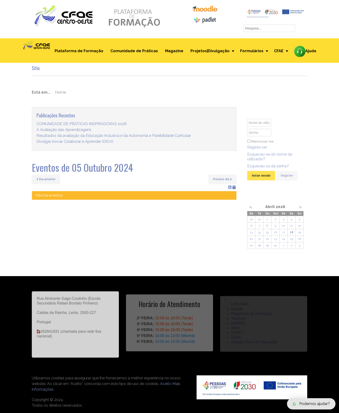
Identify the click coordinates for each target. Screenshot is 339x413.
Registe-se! (257, 149)
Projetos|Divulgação (210, 51)
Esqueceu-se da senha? (268, 168)
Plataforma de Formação (79, 51)
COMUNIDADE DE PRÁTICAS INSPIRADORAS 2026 (81, 124)
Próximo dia (222, 179)
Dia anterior (45, 179)
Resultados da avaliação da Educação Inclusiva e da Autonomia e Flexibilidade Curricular (113, 135)
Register (287, 177)
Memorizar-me (262, 143)
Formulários (251, 51)
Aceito (165, 383)
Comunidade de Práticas (134, 51)
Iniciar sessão (261, 177)
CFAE (278, 51)
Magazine (174, 51)
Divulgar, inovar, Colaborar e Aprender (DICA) (74, 141)
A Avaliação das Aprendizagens (63, 129)
